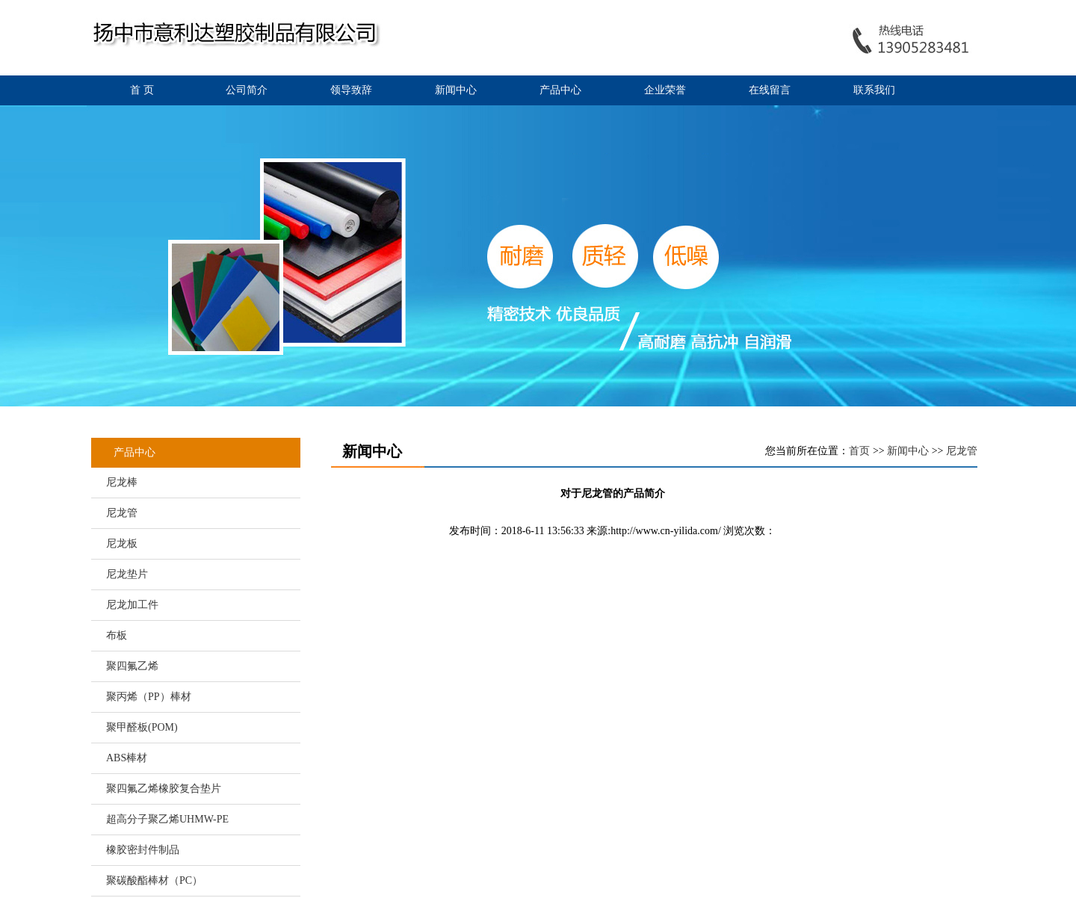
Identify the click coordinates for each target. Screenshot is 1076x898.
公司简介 (247, 90)
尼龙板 (121, 543)
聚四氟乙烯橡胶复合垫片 (163, 788)
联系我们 (874, 90)
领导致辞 (351, 90)
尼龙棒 (121, 482)
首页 (859, 450)
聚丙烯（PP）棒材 (148, 696)
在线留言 (770, 90)
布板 (116, 635)
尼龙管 (121, 512)
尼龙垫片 (127, 574)
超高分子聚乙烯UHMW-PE (167, 819)
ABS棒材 (126, 758)
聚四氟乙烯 (132, 666)
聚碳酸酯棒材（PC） (154, 880)
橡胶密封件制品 (142, 849)
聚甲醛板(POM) (142, 727)
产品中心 (560, 90)
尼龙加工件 (132, 604)
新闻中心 (456, 90)
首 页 (142, 90)
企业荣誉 (665, 90)
